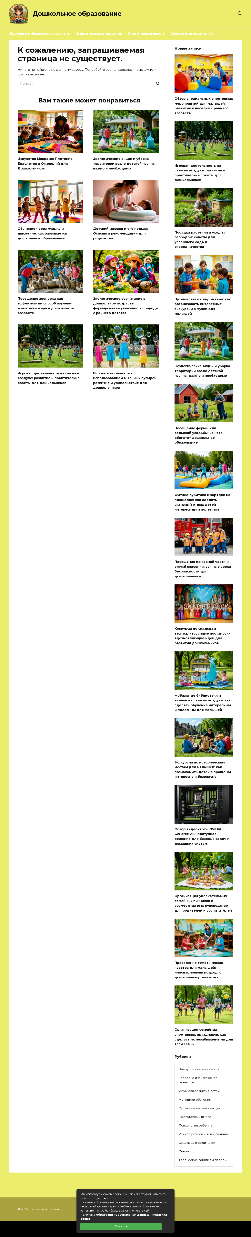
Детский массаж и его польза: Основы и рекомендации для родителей (122, 233)
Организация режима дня (199, 1133)
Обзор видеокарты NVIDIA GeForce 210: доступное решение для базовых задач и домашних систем (203, 856)
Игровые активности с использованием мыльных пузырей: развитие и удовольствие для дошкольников (125, 380)
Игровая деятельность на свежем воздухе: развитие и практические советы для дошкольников (50, 380)
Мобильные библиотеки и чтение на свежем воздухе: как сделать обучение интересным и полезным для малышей (202, 715)
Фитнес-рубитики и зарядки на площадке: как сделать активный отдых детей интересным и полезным (202, 507)
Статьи (184, 1176)
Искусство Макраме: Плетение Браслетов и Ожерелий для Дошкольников (48, 163)
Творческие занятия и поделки (203, 1185)
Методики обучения (195, 1125)
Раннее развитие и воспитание (204, 1159)
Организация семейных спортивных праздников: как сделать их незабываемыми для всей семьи (202, 1061)
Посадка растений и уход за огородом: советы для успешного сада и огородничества (202, 239)
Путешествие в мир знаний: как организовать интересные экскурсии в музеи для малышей (204, 306)
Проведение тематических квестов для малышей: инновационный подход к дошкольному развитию (201, 994)
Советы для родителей (192, 33)
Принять (121, 1226)
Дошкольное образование (77, 13)
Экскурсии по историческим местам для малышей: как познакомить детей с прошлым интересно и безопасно (202, 787)
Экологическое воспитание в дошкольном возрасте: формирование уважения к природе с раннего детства (121, 305)
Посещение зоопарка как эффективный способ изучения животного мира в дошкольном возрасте (48, 305)
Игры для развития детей (99, 33)
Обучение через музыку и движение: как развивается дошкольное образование (44, 233)
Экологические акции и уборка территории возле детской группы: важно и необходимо (123, 163)
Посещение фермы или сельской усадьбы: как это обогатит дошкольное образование (200, 440)
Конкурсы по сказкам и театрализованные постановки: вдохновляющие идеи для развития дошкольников (203, 643)
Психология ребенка (195, 1150)
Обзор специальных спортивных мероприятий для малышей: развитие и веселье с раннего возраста (204, 105)
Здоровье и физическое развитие (40, 33)
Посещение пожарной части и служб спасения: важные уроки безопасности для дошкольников (204, 574)
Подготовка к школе (146, 33)
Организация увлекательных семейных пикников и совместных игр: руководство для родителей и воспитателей (203, 925)
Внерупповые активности (199, 1094)
